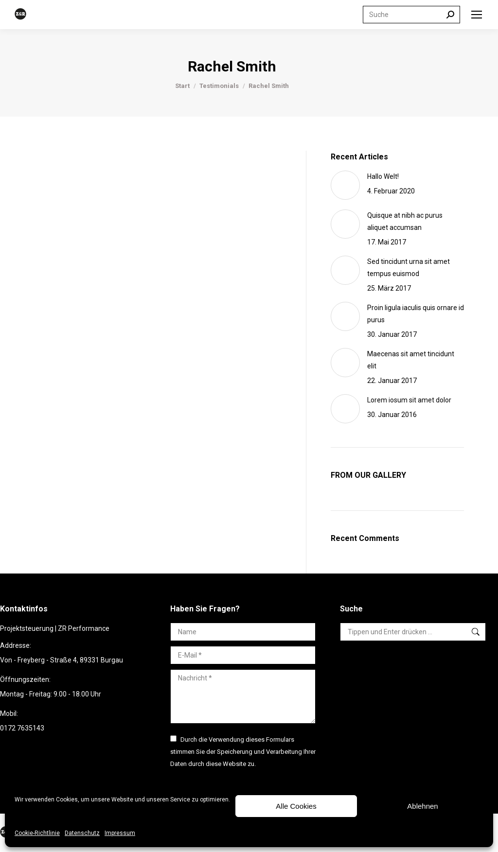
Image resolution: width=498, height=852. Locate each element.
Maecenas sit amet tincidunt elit (410, 360)
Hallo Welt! (383, 176)
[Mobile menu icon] (476, 14)
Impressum (120, 833)
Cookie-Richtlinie (37, 833)
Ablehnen (422, 806)
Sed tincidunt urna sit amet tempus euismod (408, 268)
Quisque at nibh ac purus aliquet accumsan (405, 221)
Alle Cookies (296, 806)
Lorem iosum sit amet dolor (409, 400)
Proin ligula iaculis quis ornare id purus (415, 314)
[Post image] (345, 185)
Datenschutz (82, 833)
